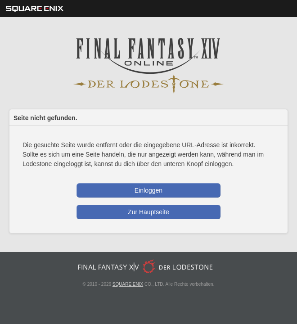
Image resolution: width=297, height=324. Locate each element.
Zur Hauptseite (148, 212)
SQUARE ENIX (127, 284)
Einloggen (148, 190)
